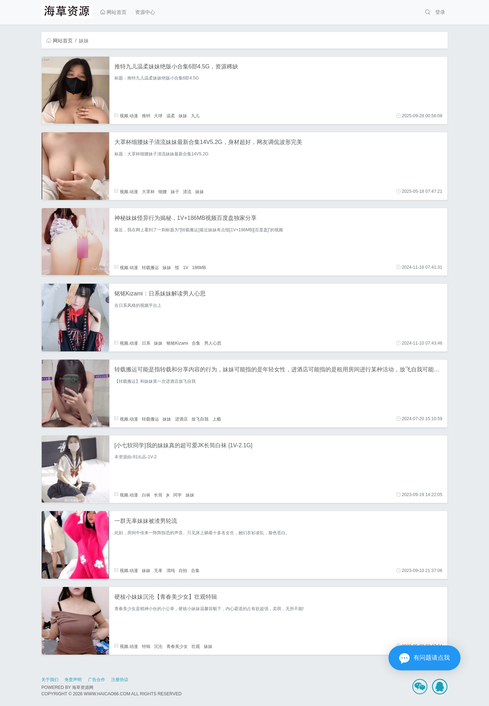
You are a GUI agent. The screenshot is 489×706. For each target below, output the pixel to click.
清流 (187, 191)
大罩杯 (148, 191)
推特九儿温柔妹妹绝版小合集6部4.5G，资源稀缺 (176, 66)
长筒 (158, 494)
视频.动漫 (126, 115)
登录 (440, 12)
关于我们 (49, 679)
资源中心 (145, 12)
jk (168, 494)
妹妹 (183, 115)
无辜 (158, 570)
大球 (158, 115)
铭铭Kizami (177, 343)
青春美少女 (177, 646)
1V (185, 267)
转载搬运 (150, 267)
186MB (199, 267)
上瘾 (216, 418)
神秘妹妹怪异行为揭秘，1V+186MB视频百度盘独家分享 (185, 218)
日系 (146, 343)
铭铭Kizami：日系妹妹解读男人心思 (160, 293)
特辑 (146, 646)
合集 (196, 343)
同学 (177, 494)
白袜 (146, 494)
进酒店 (181, 418)
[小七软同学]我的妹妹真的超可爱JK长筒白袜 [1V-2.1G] (183, 445)
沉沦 (158, 646)
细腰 (162, 191)
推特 (146, 115)
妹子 (175, 191)
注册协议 (119, 679)
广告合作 (96, 679)
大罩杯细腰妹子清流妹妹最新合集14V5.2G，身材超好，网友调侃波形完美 (208, 142)
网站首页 (113, 12)
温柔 (170, 115)
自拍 (183, 570)
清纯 (170, 570)
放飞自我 (200, 418)
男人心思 (212, 343)
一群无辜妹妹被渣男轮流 (145, 521)
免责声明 (73, 679)
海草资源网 (82, 687)
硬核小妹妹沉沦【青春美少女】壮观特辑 (165, 597)
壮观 (195, 646)
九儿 (195, 115)
